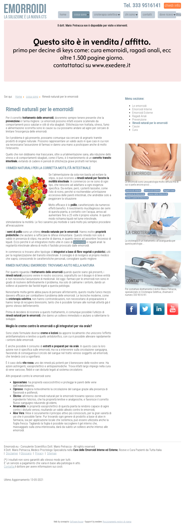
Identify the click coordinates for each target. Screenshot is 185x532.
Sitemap (52, 453)
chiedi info (172, 5)
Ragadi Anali (139, 116)
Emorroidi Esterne (142, 112)
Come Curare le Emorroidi (137, 198)
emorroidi (79, 242)
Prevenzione (139, 119)
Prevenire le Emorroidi (135, 194)
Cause (136, 126)
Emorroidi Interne (142, 109)
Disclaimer (12, 453)
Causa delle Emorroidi (157, 194)
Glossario (26, 453)
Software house (76, 521)
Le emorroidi (139, 106)
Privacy (39, 453)
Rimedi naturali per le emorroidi (149, 123)
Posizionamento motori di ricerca (117, 521)
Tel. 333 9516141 (142, 5)
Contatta (9, 466)
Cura (135, 130)
